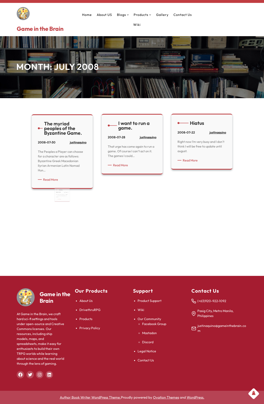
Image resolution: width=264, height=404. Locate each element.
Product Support (149, 301)
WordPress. (195, 397)
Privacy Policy (89, 328)
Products (85, 319)
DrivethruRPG (89, 310)
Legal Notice (147, 351)
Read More (59, 129)
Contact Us (146, 360)
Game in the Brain (40, 28)
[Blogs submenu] (128, 15)
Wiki (141, 310)
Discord (147, 342)
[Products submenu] (150, 15)
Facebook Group (154, 324)
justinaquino (66, 118)
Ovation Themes (166, 397)
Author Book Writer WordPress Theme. (90, 397)
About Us (86, 301)
